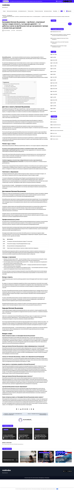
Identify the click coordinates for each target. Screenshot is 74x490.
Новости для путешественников (12, 11)
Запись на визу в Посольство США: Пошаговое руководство (60, 43)
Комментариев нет (19, 41)
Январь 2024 (54, 85)
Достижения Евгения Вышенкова (10, 98)
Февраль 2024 (54, 82)
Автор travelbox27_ (6, 41)
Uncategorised (54, 119)
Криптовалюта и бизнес (48, 11)
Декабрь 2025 (54, 60)
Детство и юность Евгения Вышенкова (11, 94)
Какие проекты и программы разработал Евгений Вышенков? (18, 110)
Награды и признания (10, 101)
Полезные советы (31, 11)
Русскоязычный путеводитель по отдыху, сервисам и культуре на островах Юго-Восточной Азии (61, 35)
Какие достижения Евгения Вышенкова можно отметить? (18, 111)
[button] (34, 93)
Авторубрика (55, 11)
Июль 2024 (54, 68)
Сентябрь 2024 (55, 62)
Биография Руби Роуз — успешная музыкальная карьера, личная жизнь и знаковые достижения (41, 447)
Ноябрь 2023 (54, 91)
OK (57, 488)
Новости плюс (54, 133)
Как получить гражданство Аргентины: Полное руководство (60, 39)
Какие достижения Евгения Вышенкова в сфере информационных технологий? (21, 108)
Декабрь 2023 (54, 88)
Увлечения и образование (11, 97)
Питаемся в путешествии (39, 11)
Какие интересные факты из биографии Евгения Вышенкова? (18, 106)
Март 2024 (54, 80)
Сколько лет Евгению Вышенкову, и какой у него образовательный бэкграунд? (21, 109)
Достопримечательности (22, 11)
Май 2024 (54, 74)
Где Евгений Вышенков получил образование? (16, 113)
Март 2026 (54, 57)
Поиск (53, 20)
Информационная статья (56, 31)
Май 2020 (54, 108)
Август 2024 (54, 65)
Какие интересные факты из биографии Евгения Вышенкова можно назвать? (21, 114)
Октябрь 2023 (54, 94)
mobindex (6, 5)
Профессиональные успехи (10, 100)
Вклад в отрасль (9, 102)
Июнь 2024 (54, 71)
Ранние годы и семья (9, 95)
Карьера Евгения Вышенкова (10, 104)
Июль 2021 (54, 102)
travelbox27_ (28, 430)
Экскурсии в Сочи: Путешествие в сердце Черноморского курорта (59, 46)
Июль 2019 (54, 111)
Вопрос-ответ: (7, 105)
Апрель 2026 (54, 54)
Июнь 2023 (54, 97)
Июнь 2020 (54, 105)
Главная (4, 11)
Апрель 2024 (54, 77)
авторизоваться (20, 454)
